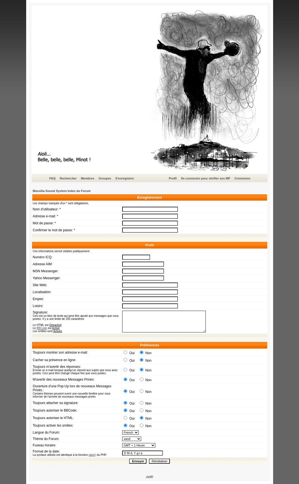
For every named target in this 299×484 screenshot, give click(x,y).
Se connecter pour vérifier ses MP (205, 178)
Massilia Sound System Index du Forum (62, 191)
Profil (173, 178)
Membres (87, 178)
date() (92, 454)
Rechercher (68, 178)
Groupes (105, 178)
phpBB (149, 476)
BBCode (41, 328)
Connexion (242, 178)
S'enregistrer (124, 178)
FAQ (52, 178)
